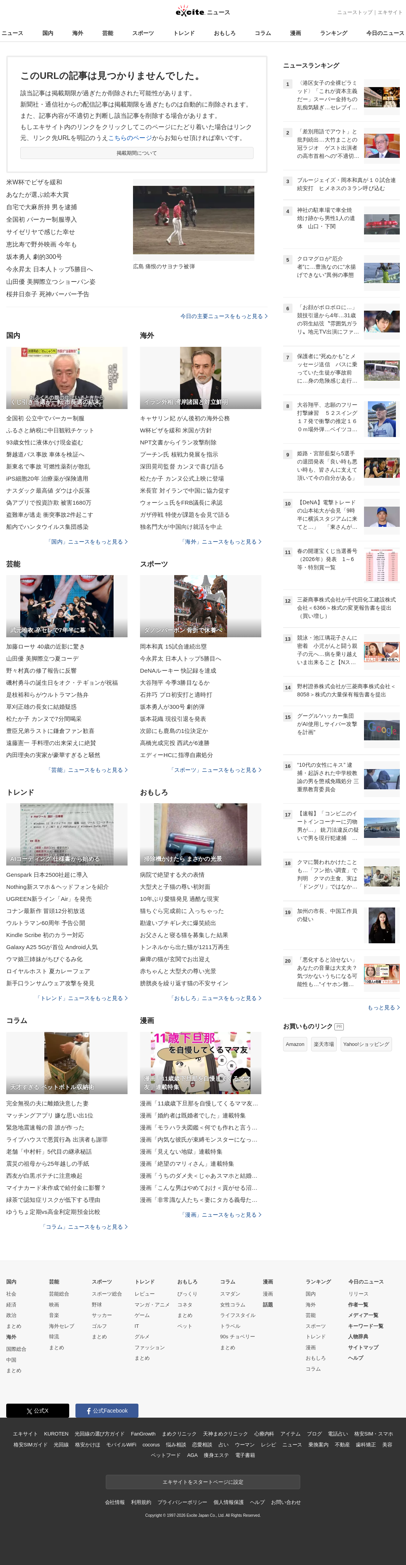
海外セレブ (61, 1326)
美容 (387, 1445)
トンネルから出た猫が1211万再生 (184, 947)
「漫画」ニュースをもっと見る (220, 1215)
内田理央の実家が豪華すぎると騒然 (53, 755)
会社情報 (115, 1502)
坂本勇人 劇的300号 (34, 257)
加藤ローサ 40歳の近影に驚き (45, 646)
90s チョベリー (237, 1336)
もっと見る (384, 1007)
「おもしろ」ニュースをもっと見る (215, 998)
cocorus (151, 1445)
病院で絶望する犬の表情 (172, 874)
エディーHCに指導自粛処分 (176, 755)
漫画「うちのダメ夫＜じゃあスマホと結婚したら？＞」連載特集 (200, 1175)
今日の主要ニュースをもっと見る (224, 316)
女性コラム (232, 1305)
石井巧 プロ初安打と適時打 (176, 694)
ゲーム (142, 1315)
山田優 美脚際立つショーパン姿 (51, 281)
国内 (47, 33)
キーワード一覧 (365, 1326)
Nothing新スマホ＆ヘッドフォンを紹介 (57, 886)
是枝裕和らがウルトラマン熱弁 (47, 694)
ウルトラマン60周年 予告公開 (45, 923)
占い (224, 1445)
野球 (97, 1305)
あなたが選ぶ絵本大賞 (37, 194)
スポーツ (143, 33)
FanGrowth (143, 1434)
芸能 (107, 33)
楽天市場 (324, 1044)
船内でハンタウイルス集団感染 (47, 526)
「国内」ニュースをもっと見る (87, 542)
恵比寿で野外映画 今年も (41, 244)
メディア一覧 (363, 1315)
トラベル (230, 1326)
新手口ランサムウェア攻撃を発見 (50, 983)
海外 (77, 33)
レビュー (145, 1294)
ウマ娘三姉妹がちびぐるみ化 (44, 959)
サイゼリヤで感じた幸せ (40, 232)
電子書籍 (245, 1455)
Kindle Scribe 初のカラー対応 (45, 935)
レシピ (268, 1445)
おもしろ (225, 33)
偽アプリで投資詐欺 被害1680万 (49, 502)
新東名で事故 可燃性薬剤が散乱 (48, 466)
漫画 (295, 33)
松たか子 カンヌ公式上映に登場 (182, 478)
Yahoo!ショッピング (366, 1044)
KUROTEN (56, 1434)
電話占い (338, 1434)
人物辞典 (358, 1336)
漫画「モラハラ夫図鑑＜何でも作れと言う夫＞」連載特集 (200, 1127)
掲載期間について (137, 153)
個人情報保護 (228, 1502)
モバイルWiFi (121, 1445)
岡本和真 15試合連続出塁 (173, 646)
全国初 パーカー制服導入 (41, 219)
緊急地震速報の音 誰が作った (45, 1127)
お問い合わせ (286, 1502)
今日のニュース (385, 33)
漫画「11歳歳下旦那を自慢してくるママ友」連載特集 (200, 1103)
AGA (192, 1455)
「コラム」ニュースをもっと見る (84, 1227)
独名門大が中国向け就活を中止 (181, 526)
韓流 (54, 1336)
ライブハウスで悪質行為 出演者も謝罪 (57, 1139)
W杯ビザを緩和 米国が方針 (176, 430)
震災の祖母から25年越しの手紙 (47, 1163)
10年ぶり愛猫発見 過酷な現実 (179, 898)
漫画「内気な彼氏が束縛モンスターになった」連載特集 (200, 1139)
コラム (263, 33)
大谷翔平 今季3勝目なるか (175, 682)
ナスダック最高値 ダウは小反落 (48, 490)
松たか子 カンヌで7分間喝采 (44, 718)
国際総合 (16, 1349)
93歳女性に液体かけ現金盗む (44, 442)
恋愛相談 (202, 1445)
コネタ (184, 1305)
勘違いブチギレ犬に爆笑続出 (178, 923)
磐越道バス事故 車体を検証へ (45, 454)
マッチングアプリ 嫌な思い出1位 (49, 1115)
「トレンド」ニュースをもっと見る (81, 998)
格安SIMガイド (30, 1445)
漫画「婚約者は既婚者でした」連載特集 (193, 1115)
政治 (11, 1315)
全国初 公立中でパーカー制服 (45, 418)
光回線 (61, 1445)
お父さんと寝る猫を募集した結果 (184, 935)
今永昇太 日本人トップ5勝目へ (49, 269)
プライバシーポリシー (183, 1502)
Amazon (295, 1044)
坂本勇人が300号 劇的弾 (172, 706)
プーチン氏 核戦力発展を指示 (179, 454)
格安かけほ (87, 1445)
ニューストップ (355, 12)
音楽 (54, 1315)
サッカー (102, 1315)
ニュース (12, 33)
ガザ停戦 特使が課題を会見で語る (185, 514)
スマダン (230, 1294)
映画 (54, 1305)
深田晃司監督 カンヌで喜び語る (182, 466)
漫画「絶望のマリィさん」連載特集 (187, 1163)
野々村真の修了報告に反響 (41, 670)
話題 (268, 1305)
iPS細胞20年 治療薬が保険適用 (47, 478)
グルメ (142, 1336)
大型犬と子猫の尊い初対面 (175, 886)
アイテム (290, 1434)
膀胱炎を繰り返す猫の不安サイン (184, 983)
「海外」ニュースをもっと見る (220, 542)
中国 (11, 1360)
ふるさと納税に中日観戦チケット (50, 430)
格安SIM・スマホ (373, 1434)
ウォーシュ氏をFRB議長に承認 (181, 502)
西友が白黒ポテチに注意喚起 (44, 1175)
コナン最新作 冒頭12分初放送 (45, 911)
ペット (184, 1326)
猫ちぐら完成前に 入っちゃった (182, 911)
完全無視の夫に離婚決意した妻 (47, 1103)
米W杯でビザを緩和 (34, 182)
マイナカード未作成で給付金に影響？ (56, 1187)
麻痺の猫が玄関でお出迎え (175, 959)
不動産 (342, 1445)
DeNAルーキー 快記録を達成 (178, 670)
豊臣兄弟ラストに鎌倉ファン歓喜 (50, 730)
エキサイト (390, 12)
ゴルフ (99, 1326)
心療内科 (264, 1434)
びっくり (187, 1294)
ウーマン (245, 1445)
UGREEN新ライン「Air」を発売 (49, 898)
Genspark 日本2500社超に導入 (47, 874)
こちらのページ (130, 138)
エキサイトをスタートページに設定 (203, 1482)
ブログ (314, 1434)
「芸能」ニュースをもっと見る (87, 770)
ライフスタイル (238, 1315)
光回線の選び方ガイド (100, 1434)
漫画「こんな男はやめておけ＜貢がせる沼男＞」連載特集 (200, 1187)
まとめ (13, 1326)
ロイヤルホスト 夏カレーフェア (48, 971)
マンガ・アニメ (152, 1305)
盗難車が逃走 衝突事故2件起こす (49, 514)
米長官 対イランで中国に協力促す (185, 490)
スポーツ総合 (107, 1294)
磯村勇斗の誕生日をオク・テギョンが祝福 (62, 682)
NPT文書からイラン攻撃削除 (178, 442)
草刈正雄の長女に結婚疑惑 (41, 706)
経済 (11, 1305)
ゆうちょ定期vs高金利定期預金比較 (53, 1211)
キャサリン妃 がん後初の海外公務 (185, 418)
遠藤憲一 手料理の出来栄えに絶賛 (51, 743)
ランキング (333, 33)
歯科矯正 (366, 1445)
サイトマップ (363, 1347)
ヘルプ (355, 1358)
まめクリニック (179, 1434)
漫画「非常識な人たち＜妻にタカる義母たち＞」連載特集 (200, 1199)
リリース (358, 1294)
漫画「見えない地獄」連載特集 (181, 1151)
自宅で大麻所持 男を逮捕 (41, 207)
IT (137, 1326)
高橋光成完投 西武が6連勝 (175, 743)
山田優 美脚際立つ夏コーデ (42, 658)
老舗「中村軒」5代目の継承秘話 (49, 1151)
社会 (11, 1294)
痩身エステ (216, 1455)
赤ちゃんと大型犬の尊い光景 (178, 971)
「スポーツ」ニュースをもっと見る (215, 770)
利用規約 (141, 1502)
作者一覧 (358, 1305)
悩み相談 (176, 1445)
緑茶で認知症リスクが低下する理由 (53, 1199)
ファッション (150, 1347)
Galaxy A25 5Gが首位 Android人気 (52, 947)
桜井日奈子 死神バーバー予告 (47, 294)
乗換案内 (318, 1445)
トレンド (184, 33)
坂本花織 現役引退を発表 (173, 718)
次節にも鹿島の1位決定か (174, 730)
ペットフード (166, 1455)
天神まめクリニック (225, 1434)
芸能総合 (59, 1294)
